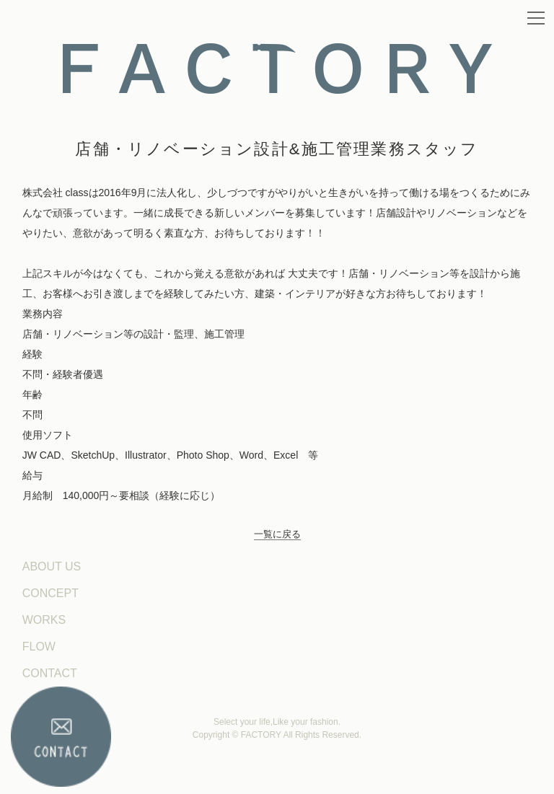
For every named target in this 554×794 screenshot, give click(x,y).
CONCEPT (50, 593)
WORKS (44, 620)
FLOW (39, 646)
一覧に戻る (277, 534)
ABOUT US (52, 566)
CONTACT (49, 673)
